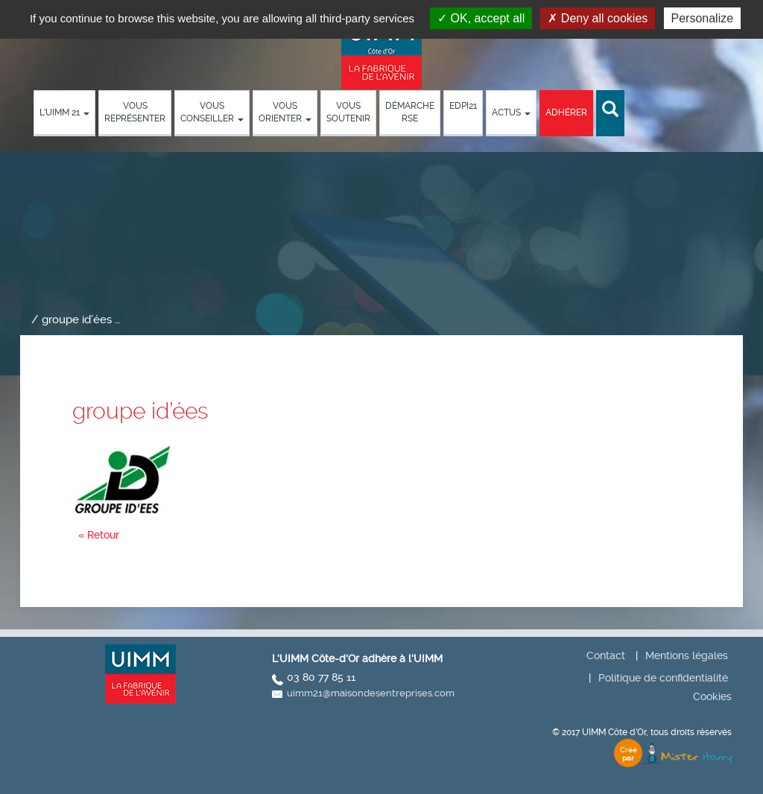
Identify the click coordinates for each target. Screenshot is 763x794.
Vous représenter (134, 112)
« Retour (98, 535)
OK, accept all (481, 18)
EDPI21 (463, 106)
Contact (605, 655)
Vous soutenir (348, 112)
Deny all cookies (598, 18)
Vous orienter (285, 112)
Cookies (712, 696)
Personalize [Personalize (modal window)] (702, 18)
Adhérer (566, 112)
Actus (511, 112)
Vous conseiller (212, 112)
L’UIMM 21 (64, 112)
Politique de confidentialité (663, 678)
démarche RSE (409, 112)
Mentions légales (686, 655)
